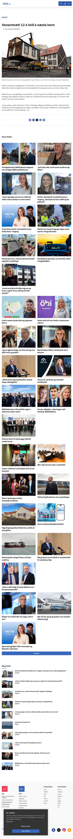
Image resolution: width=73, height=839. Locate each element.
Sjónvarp (47, 801)
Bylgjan (60, 801)
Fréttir (46, 789)
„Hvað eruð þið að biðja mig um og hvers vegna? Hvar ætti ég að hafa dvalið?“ (16, 291)
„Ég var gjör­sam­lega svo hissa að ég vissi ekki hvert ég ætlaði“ (33, 732)
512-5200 (25, 796)
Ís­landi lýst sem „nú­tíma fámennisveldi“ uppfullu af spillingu (33, 691)
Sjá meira (36, 653)
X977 (59, 806)
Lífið (46, 796)
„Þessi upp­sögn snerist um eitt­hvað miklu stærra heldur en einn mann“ (36, 712)
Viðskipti (47, 792)
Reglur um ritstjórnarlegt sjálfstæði (9, 797)
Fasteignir (61, 792)
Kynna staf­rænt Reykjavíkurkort (50, 524)
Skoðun (47, 799)
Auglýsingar (23, 799)
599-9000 (7, 807)
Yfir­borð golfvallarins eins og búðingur (53, 497)
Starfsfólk (23, 808)
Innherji (60, 789)
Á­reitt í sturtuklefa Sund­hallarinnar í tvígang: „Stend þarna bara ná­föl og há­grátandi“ (53, 199)
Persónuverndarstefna (8, 800)
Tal (59, 808)
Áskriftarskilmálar (25, 806)
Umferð (22, 810)
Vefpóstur (23, 813)
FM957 (60, 803)
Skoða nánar (9, 826)
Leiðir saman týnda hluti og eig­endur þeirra (28, 743)
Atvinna (60, 794)
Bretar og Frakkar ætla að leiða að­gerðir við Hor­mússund (32, 753)
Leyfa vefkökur (37, 831)
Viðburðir (61, 796)
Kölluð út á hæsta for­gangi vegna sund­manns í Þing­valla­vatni (33, 702)
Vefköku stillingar (15, 831)
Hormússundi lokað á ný (22, 722)
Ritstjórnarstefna (25, 803)
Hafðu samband (24, 801)
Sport (46, 794)
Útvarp (47, 803)
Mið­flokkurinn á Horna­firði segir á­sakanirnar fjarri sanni (32, 763)
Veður (60, 799)
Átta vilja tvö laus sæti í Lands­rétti (51, 465)
